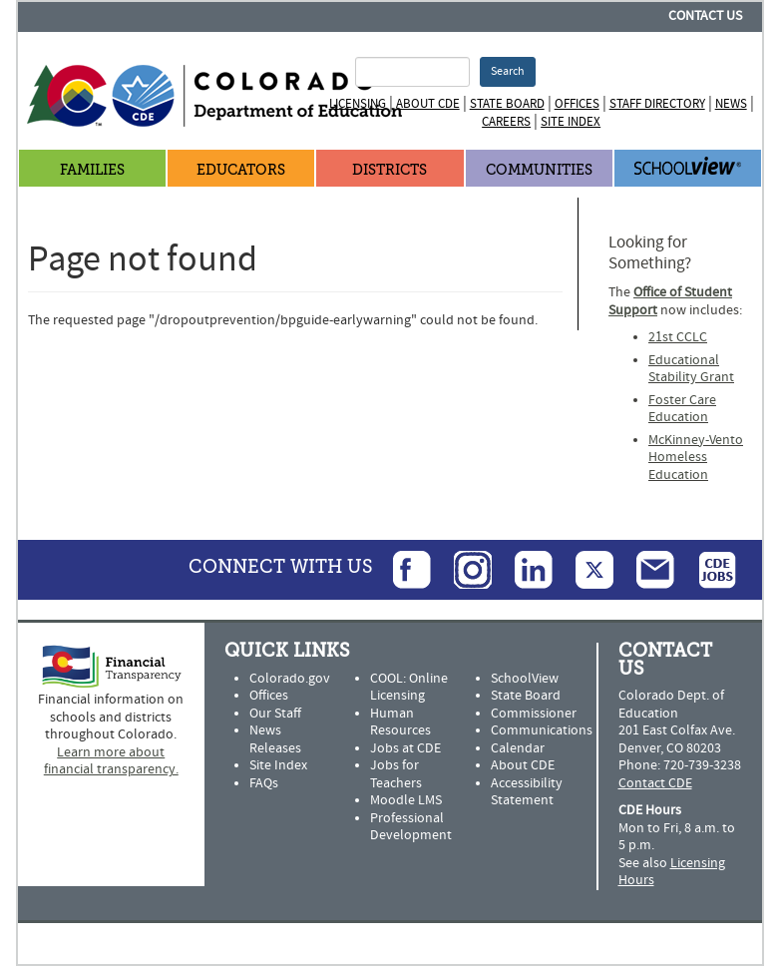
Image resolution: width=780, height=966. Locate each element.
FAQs (263, 783)
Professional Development (411, 827)
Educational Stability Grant (691, 369)
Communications (541, 730)
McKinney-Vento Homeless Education (695, 457)
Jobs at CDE (405, 748)
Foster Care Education (682, 409)
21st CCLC (677, 337)
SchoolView (525, 679)
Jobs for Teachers (396, 774)
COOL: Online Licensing (409, 688)
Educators (240, 170)
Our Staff (275, 714)
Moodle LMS (406, 800)
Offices (577, 104)
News (731, 104)
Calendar (518, 748)
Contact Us (705, 16)
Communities (539, 170)
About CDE (428, 104)
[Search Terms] (412, 72)
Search (508, 71)
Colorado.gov (289, 679)
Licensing (357, 104)
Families (92, 170)
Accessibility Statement (527, 792)
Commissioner (534, 714)
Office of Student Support (670, 301)
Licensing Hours (671, 872)
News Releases (275, 739)
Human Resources (400, 722)
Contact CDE (655, 783)
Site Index (570, 122)
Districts (389, 170)
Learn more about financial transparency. (111, 761)
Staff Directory (657, 104)
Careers (506, 122)
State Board (507, 104)
